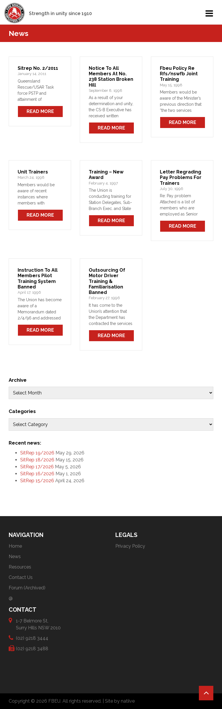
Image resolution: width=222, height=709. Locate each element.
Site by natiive (120, 701)
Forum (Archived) (27, 588)
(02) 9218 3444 (32, 638)
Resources (20, 567)
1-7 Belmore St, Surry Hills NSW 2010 (38, 624)
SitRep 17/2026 (37, 466)
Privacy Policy (130, 546)
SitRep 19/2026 (37, 453)
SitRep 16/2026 (37, 473)
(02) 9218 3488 (32, 648)
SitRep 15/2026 (37, 480)
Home (15, 546)
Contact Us (21, 577)
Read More (40, 111)
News (15, 556)
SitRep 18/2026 (37, 460)
